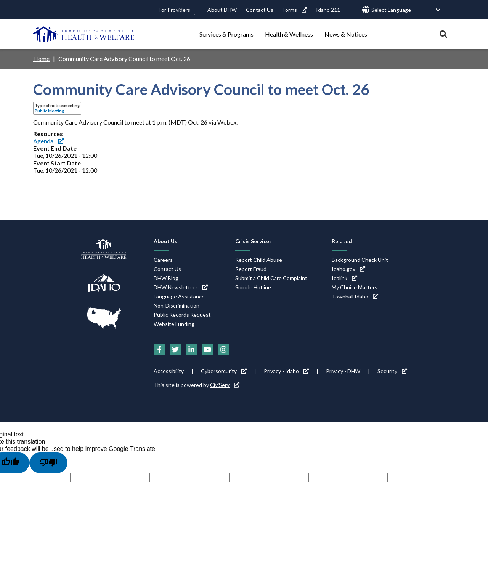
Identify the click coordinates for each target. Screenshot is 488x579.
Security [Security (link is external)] (392, 371)
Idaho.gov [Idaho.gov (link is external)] (348, 269)
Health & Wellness (289, 34)
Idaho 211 (328, 9)
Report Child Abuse (258, 260)
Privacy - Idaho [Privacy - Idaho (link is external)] (286, 371)
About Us (165, 241)
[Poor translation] (48, 462)
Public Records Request (182, 314)
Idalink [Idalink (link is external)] (344, 278)
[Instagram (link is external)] (223, 349)
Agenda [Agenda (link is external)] (48, 140)
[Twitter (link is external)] (175, 349)
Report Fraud (250, 269)
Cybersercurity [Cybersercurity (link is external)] (224, 371)
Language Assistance (179, 296)
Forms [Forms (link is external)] (295, 9)
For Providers (174, 9)
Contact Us (259, 9)
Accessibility (169, 371)
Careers (163, 260)
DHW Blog (166, 278)
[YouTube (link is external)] (207, 349)
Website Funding (174, 324)
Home (41, 58)
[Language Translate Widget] (406, 10)
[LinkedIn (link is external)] (191, 349)
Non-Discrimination (176, 305)
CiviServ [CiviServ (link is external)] (224, 385)
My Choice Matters (354, 287)
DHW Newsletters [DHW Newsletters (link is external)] (181, 287)
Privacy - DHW (343, 371)
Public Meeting (49, 110)
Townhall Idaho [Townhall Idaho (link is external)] (355, 296)
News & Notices (345, 34)
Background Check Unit (360, 260)
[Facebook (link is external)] (159, 349)
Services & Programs (226, 34)
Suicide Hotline (253, 287)
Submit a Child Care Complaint (271, 278)
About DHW (222, 9)
